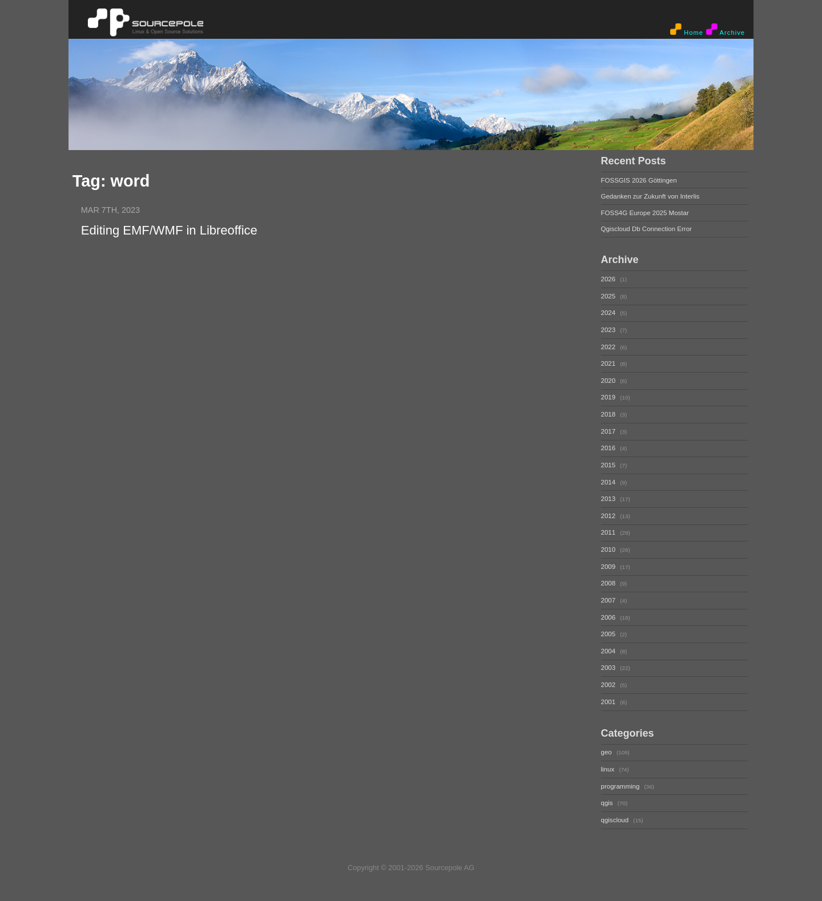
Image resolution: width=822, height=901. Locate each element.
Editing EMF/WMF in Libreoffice (169, 230)
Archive (725, 29)
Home (686, 29)
